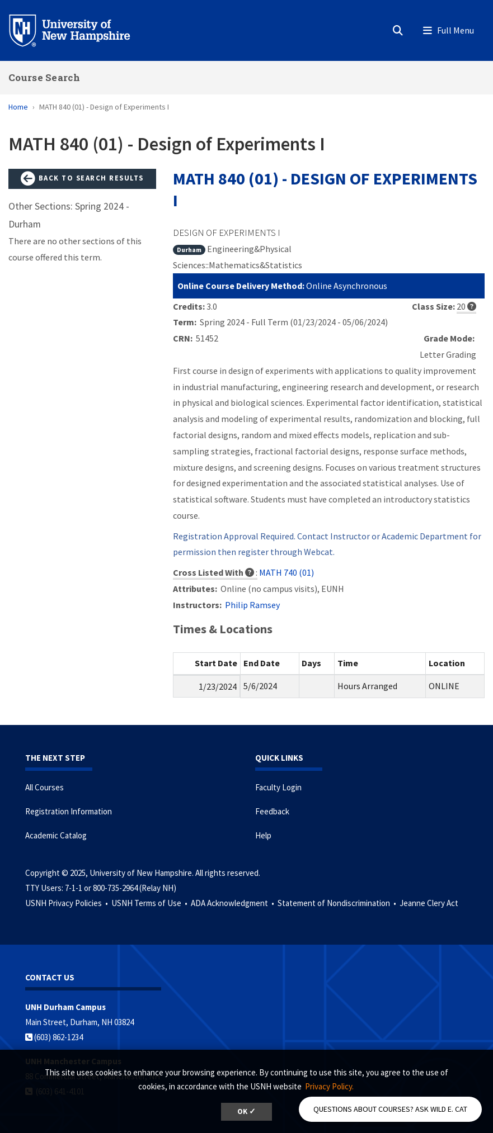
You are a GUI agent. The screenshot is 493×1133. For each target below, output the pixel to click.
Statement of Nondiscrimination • (338, 903)
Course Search (44, 77)
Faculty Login (278, 787)
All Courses (44, 787)
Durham (189, 249)
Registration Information (68, 811)
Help (263, 835)
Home (18, 107)
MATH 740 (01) (286, 572)
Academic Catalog (56, 835)
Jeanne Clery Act (429, 903)
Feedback (272, 811)
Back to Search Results (82, 179)
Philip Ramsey (252, 604)
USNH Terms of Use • (150, 903)
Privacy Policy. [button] (329, 1086)
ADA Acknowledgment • (233, 903)
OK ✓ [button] (246, 1111)
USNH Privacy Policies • (67, 903)
